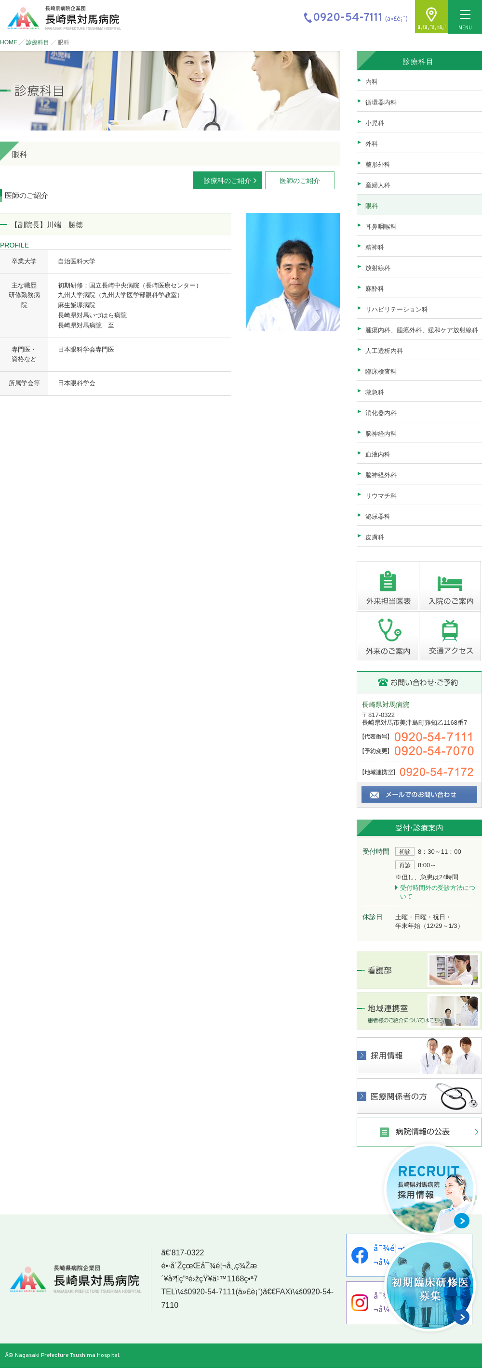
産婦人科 (377, 185)
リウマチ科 (381, 495)
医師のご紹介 (300, 180)
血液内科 (377, 454)
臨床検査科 (381, 371)
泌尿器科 (377, 516)
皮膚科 (374, 537)
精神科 (374, 247)
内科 (371, 81)
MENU (465, 20)
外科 (371, 143)
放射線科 (377, 268)
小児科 (374, 123)
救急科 (374, 392)
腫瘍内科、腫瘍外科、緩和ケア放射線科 (421, 330)
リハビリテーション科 (396, 309)
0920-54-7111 (211, 1293)
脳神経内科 (381, 433)
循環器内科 (381, 102)
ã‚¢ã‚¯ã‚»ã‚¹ (431, 27)
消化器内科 (381, 413)
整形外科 (377, 164)
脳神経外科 (381, 475)
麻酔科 (374, 288)
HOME (8, 42)
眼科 (371, 205)
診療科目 (37, 42)
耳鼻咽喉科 (381, 226)
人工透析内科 (384, 350)
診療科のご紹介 (227, 180)
